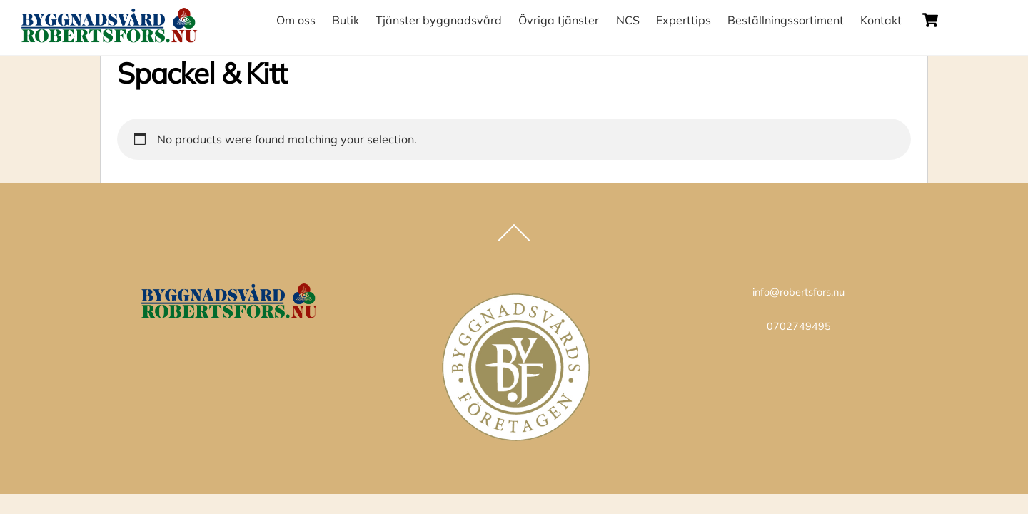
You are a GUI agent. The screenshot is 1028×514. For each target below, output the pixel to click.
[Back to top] (514, 240)
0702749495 (799, 326)
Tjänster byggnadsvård (439, 20)
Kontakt (881, 20)
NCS (628, 20)
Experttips (683, 20)
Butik (345, 20)
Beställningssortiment (785, 20)
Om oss (296, 20)
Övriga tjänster (558, 20)
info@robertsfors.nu (798, 292)
